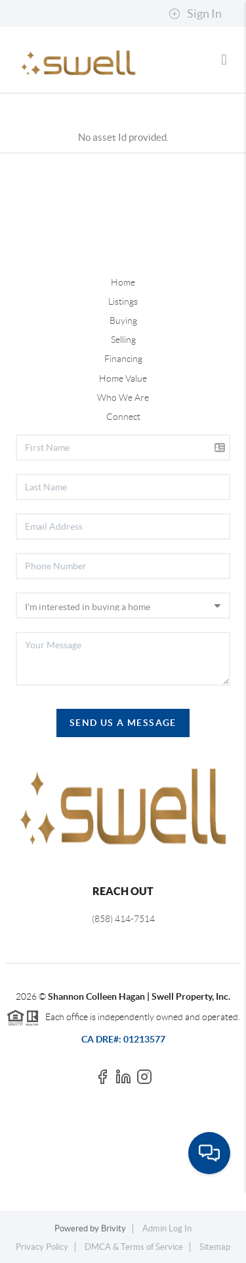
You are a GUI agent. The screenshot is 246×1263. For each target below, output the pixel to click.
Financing (123, 358)
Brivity (113, 1228)
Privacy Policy (42, 1247)
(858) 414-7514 (123, 919)
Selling (123, 339)
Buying (123, 320)
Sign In (195, 13)
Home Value (123, 378)
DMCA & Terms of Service (134, 1247)
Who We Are (123, 397)
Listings (123, 301)
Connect (123, 416)
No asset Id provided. (123, 137)
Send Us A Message (123, 722)
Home (123, 282)
